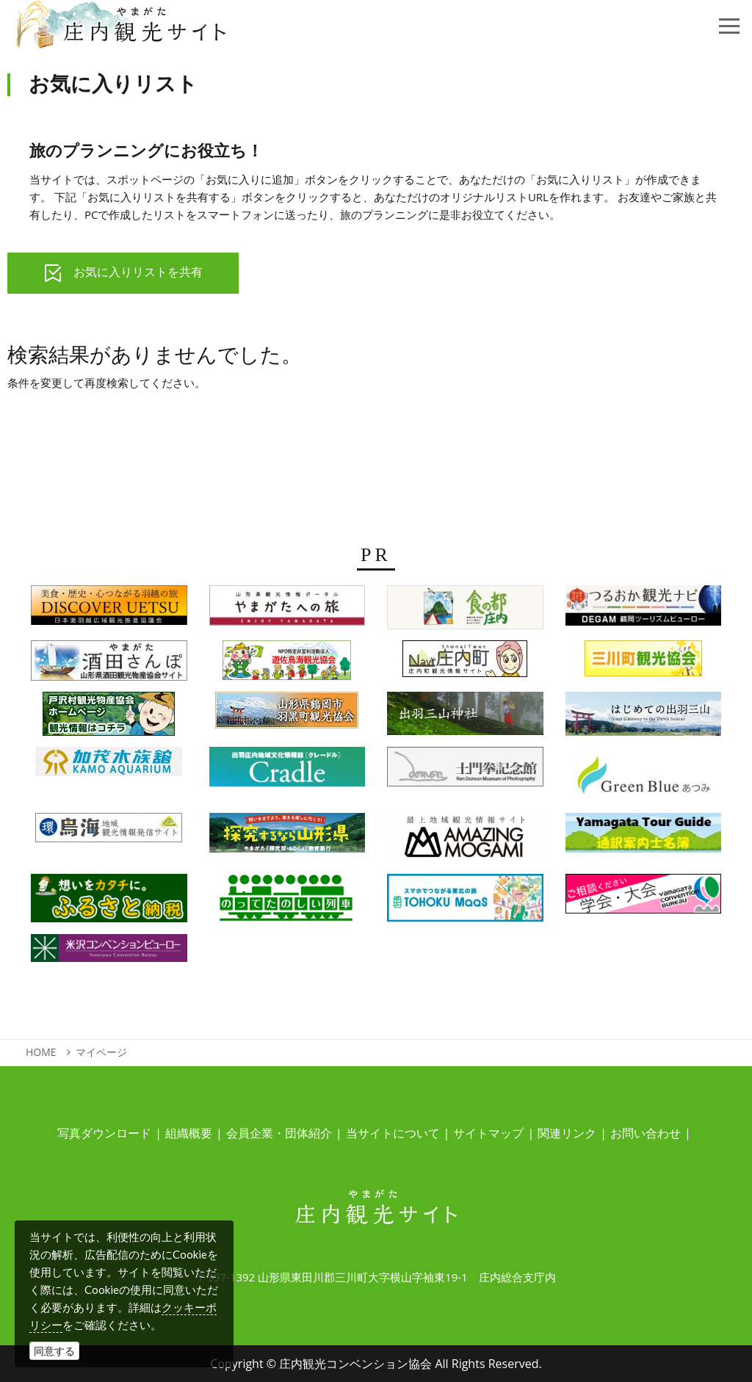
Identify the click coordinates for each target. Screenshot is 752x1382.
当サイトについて (393, 1133)
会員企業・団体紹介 (279, 1133)
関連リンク (567, 1133)
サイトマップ (488, 1133)
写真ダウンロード (104, 1133)
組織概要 (188, 1133)
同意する (54, 1351)
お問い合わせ (645, 1133)
